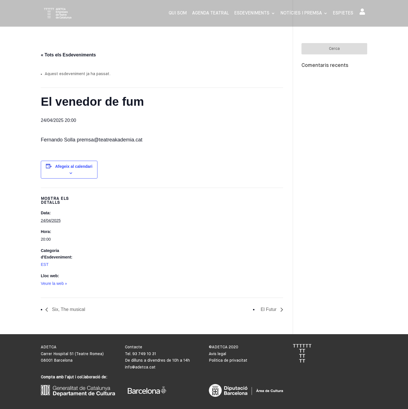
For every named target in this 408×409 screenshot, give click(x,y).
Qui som (178, 13)
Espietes (343, 13)
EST (44, 264)
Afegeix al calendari (74, 166)
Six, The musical (68, 309)
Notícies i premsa (301, 13)
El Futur (269, 309)
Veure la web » (54, 283)
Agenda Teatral (210, 13)
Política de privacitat (228, 361)
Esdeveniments (251, 13)
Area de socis (362, 12)
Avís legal (217, 354)
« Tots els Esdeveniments (68, 54)
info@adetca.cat (140, 367)
